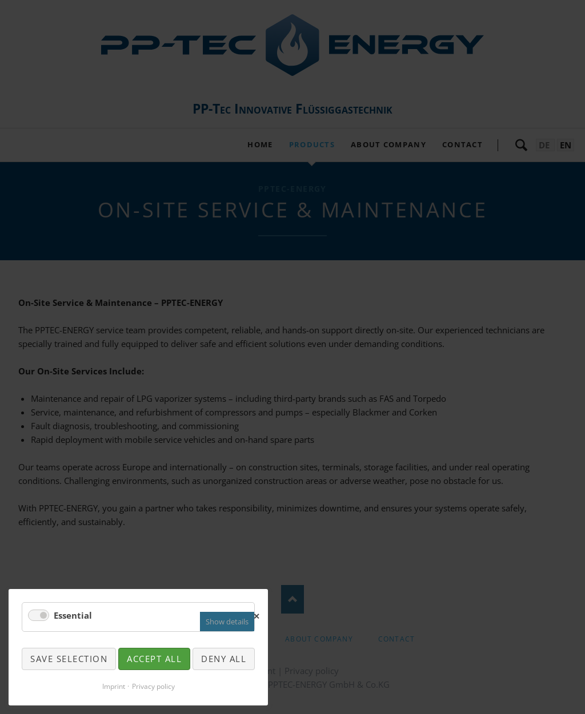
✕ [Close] (257, 615)
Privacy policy (153, 686)
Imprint (113, 686)
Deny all (223, 658)
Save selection (68, 658)
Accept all (154, 658)
